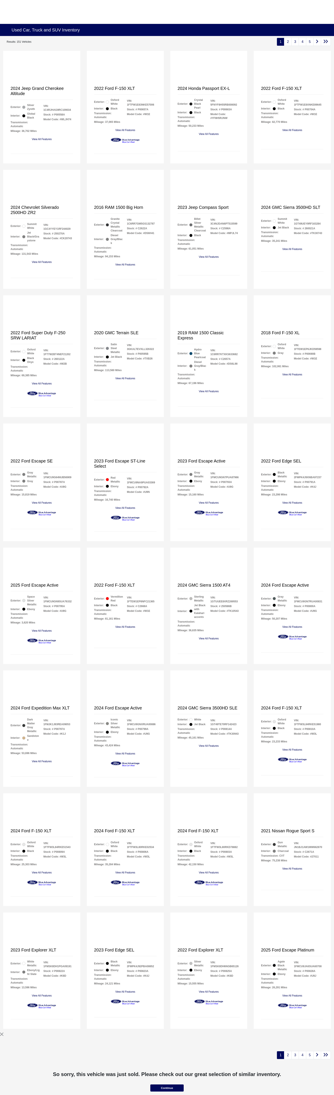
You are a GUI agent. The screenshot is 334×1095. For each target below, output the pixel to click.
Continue (167, 1088)
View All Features (42, 139)
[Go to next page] (317, 42)
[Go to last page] (326, 42)
